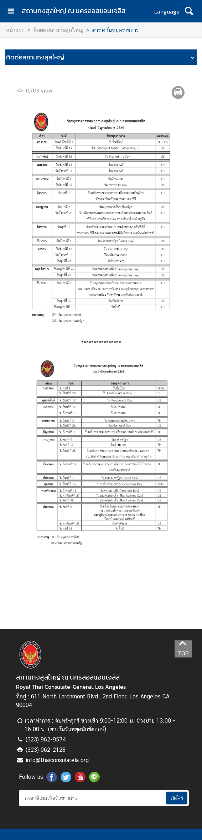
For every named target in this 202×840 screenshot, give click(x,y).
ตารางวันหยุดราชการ (115, 30)
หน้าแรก (15, 30)
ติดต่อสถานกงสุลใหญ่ (58, 30)
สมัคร (176, 797)
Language (167, 11)
